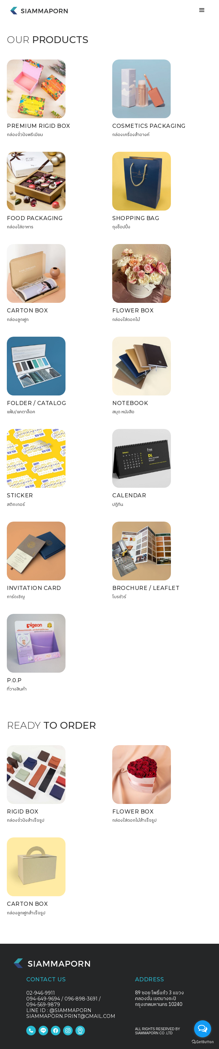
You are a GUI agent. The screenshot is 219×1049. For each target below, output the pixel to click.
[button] (202, 10)
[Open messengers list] (202, 1028)
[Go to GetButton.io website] (203, 1042)
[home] (37, 7)
